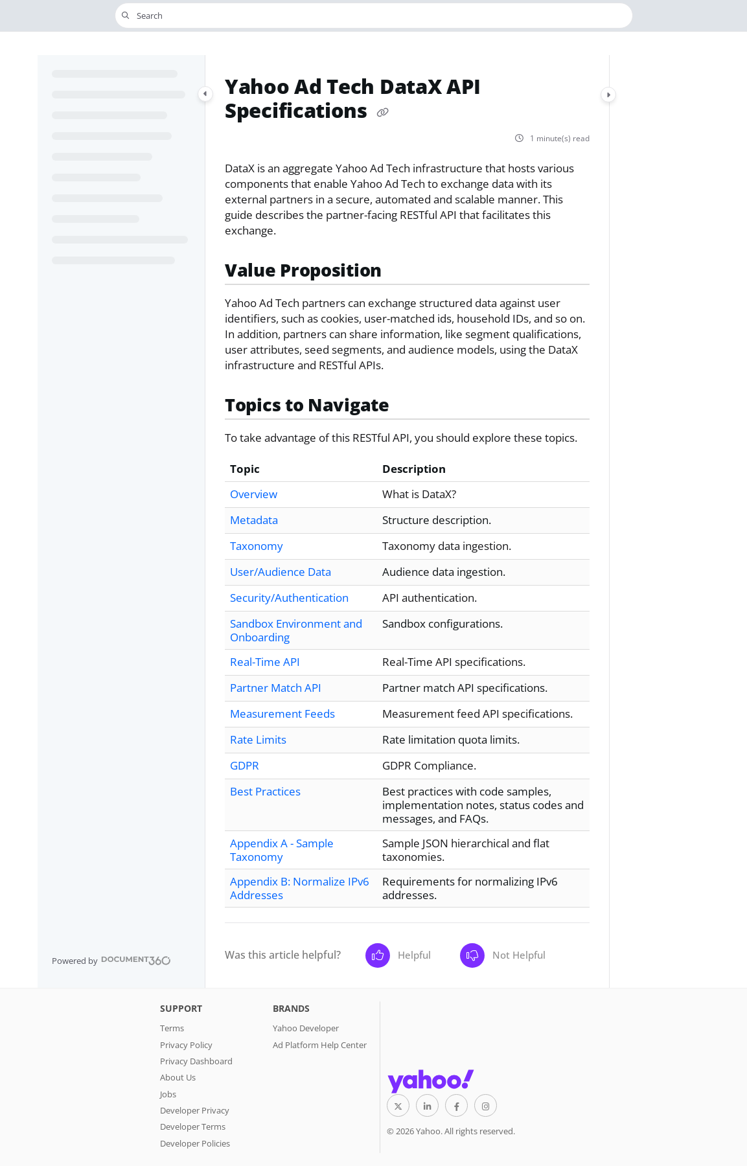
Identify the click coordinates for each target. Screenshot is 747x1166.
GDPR (244, 765)
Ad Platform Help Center (320, 1045)
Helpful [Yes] (398, 955)
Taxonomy (256, 545)
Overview (253, 493)
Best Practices (265, 791)
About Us (178, 1077)
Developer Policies (195, 1143)
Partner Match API (275, 687)
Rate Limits (258, 739)
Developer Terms (192, 1126)
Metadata (254, 519)
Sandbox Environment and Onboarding (296, 630)
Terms (172, 1028)
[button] (374, 16)
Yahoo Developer (306, 1028)
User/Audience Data (280, 571)
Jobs (168, 1094)
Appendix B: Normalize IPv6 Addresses (299, 888)
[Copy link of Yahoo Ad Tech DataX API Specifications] (383, 112)
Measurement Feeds (282, 713)
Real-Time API (265, 661)
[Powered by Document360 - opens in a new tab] (111, 960)
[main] (407, 521)
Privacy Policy (186, 1045)
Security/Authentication (289, 597)
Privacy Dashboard (196, 1061)
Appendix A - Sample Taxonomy (282, 850)
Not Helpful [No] (503, 955)
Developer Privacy (194, 1110)
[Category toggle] (205, 94)
